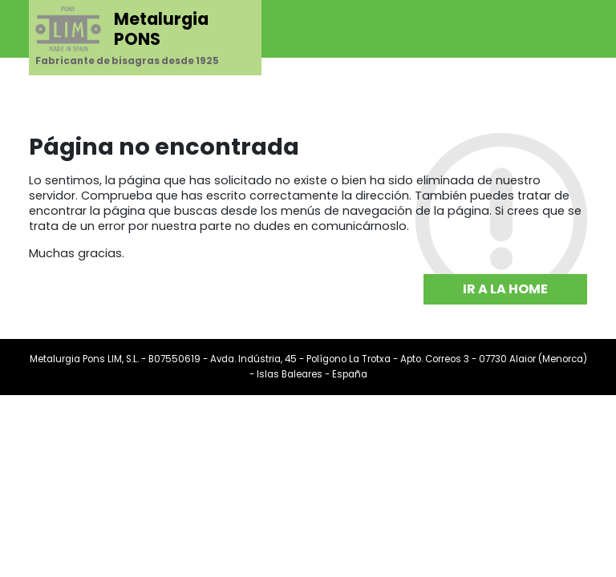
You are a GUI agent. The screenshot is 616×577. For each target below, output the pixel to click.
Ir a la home (505, 289)
